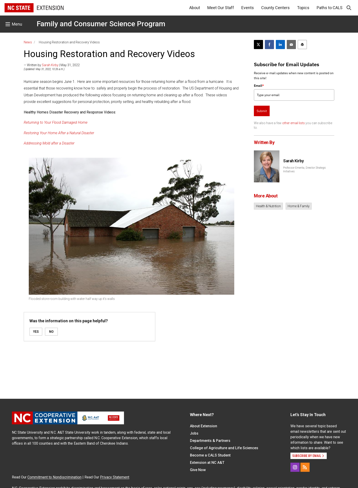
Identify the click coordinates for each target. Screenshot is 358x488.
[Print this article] (302, 44)
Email (259, 86)
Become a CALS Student (210, 455)
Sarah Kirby (50, 65)
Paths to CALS (329, 7)
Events (247, 7)
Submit (262, 111)
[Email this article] (291, 44)
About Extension (203, 426)
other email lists (293, 123)
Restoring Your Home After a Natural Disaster (59, 133)
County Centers (275, 7)
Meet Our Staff (220, 7)
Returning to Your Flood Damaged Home (55, 122)
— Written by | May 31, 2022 (52, 65)
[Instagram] (295, 467)
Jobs (194, 433)
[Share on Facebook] (269, 44)
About (194, 7)
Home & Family (299, 206)
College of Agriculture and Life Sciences (224, 448)
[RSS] (305, 467)
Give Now (198, 470)
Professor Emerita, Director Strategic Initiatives (304, 169)
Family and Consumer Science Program (101, 23)
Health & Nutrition (268, 206)
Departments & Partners (210, 440)
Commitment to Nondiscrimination (54, 477)
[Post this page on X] (258, 44)
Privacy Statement (114, 477)
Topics (303, 7)
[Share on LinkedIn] (280, 44)
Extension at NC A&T (207, 462)
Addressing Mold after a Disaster (49, 143)
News (28, 42)
